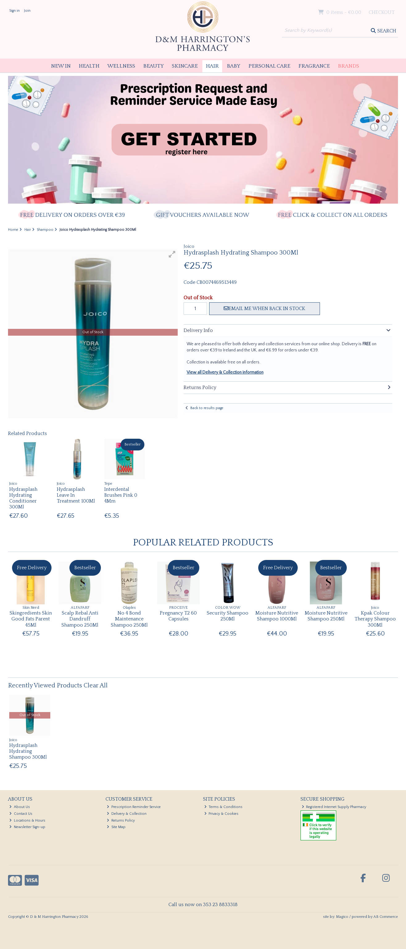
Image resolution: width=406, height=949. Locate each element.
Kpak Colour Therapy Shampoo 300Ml (375, 619)
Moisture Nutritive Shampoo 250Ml (326, 616)
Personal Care (269, 66)
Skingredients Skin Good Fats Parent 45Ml (31, 619)
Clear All (96, 685)
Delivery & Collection (127, 814)
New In (61, 66)
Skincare (185, 66)
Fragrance (314, 66)
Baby (233, 66)
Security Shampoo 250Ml (227, 616)
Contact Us (20, 814)
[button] (172, 254)
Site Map (116, 827)
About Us (19, 807)
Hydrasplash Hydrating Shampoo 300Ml (28, 751)
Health (89, 66)
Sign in (14, 11)
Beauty (153, 66)
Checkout (382, 12)
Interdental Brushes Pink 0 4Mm (120, 495)
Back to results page (206, 408)
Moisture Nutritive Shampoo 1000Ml (276, 616)
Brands (348, 66)
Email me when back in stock (264, 308)
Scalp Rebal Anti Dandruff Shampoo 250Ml (79, 619)
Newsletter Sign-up (27, 827)
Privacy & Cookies (221, 814)
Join (27, 11)
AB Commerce (385, 917)
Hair (212, 66)
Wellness (121, 66)
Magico (342, 917)
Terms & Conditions (223, 807)
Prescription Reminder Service (134, 807)
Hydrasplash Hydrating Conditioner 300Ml (23, 498)
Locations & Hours (27, 820)
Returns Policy (121, 820)
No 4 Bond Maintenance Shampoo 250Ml (129, 619)
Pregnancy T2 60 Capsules (178, 616)
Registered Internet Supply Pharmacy (334, 807)
